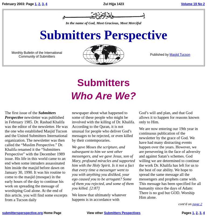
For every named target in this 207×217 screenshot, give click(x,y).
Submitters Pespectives (122, 213)
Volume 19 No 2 (193, 4)
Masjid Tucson (180, 55)
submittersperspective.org (22, 213)
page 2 (197, 204)
